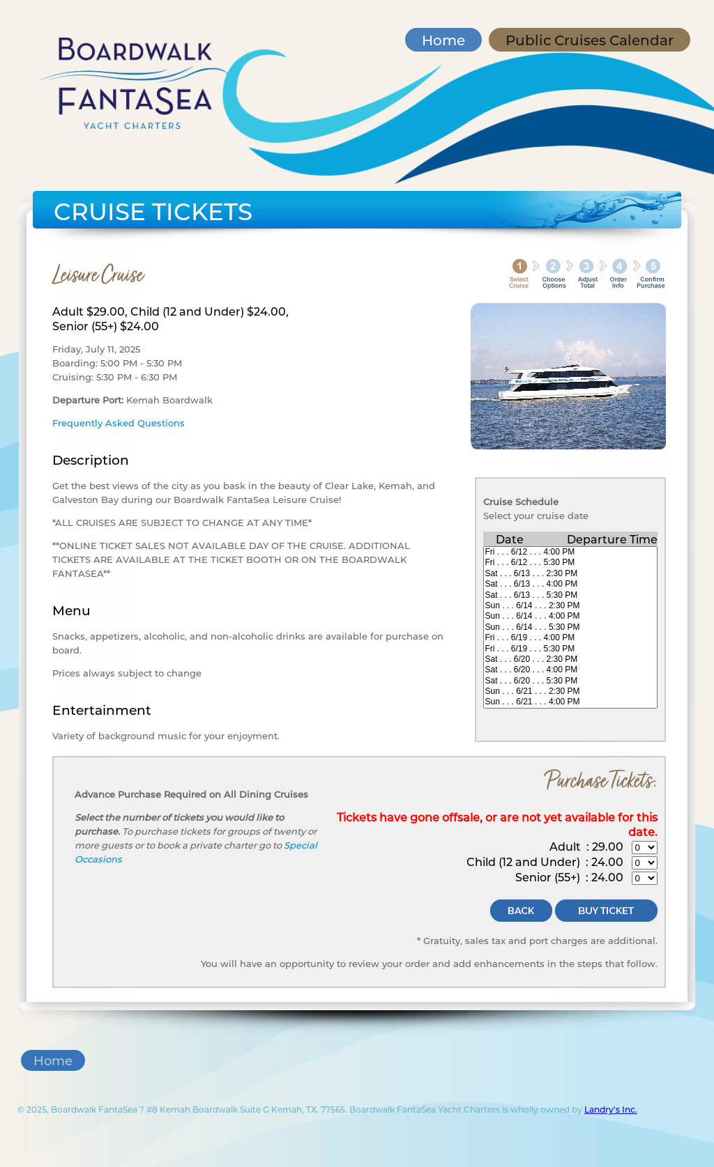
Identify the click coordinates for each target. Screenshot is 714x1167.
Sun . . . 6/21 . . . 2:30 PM (570, 691)
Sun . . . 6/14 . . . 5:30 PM (570, 627)
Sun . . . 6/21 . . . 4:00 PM (570, 702)
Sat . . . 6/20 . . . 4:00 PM (570, 670)
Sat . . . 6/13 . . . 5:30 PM (570, 595)
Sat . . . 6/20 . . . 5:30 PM (570, 681)
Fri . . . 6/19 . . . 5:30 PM (570, 649)
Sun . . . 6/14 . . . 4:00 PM (570, 616)
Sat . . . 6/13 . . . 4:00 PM (570, 584)
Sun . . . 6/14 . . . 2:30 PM (570, 606)
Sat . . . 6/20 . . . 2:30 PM (570, 659)
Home (443, 40)
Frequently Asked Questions (118, 422)
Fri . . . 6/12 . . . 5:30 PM (570, 562)
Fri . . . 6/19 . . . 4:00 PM (570, 638)
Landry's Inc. (610, 1109)
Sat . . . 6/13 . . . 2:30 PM (570, 574)
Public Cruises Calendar (590, 40)
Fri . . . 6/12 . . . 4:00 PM (570, 552)
